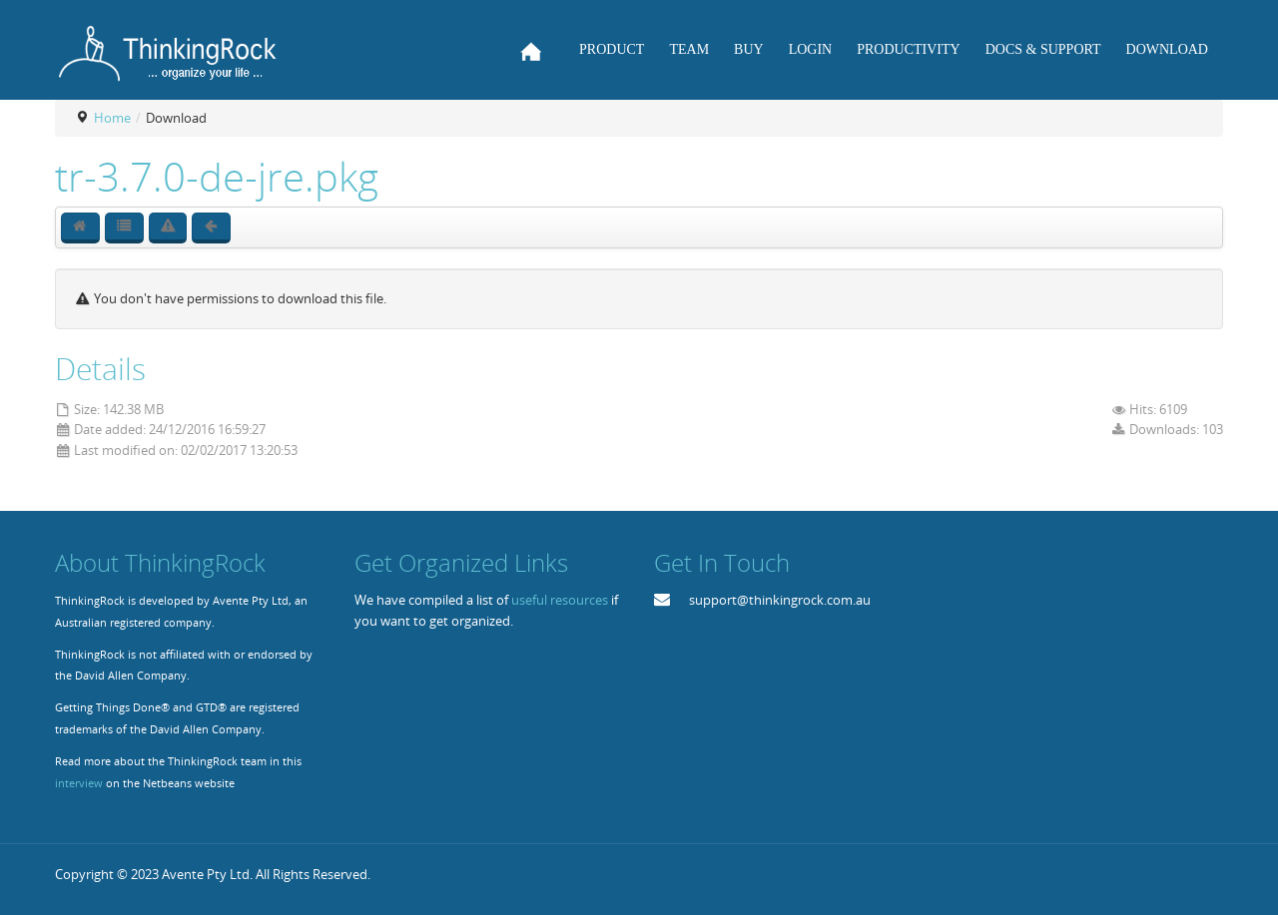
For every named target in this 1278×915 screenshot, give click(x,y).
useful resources (559, 600)
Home (112, 118)
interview (79, 783)
